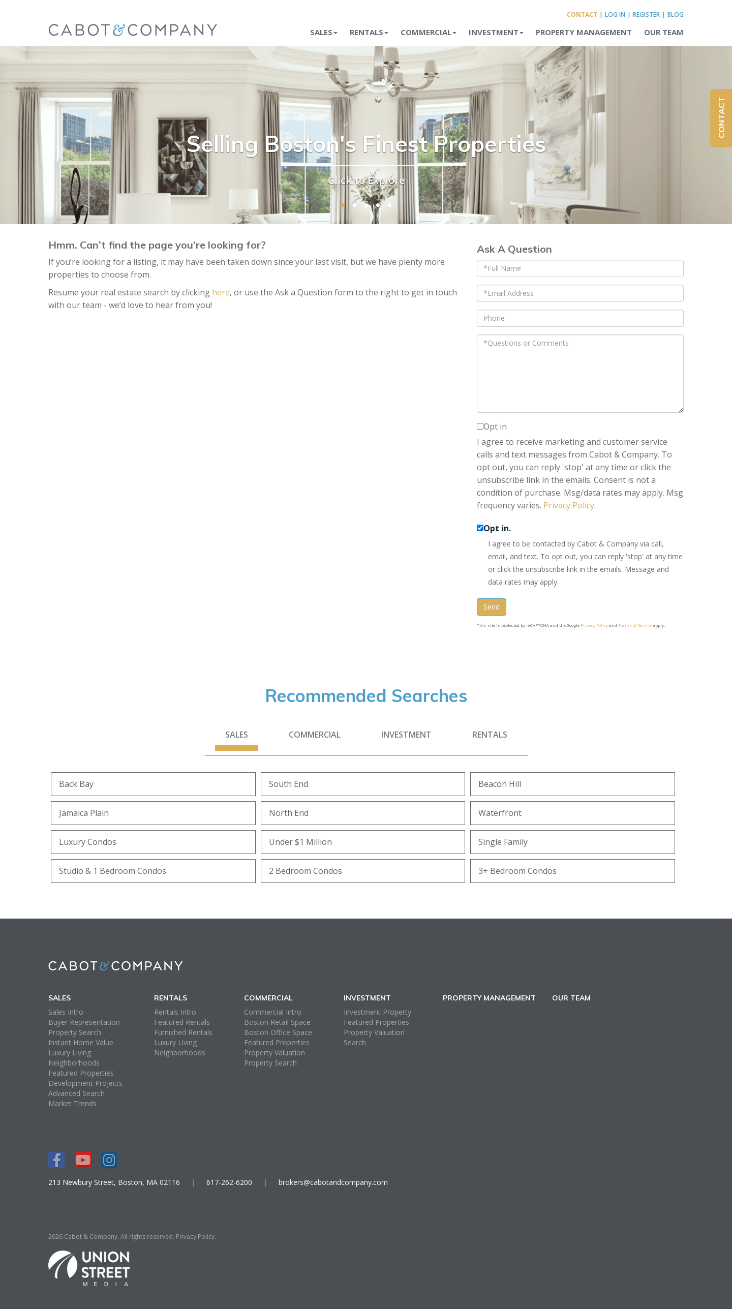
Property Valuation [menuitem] (274, 1052)
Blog (675, 14)
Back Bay (76, 783)
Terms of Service (635, 625)
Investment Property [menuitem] (377, 1012)
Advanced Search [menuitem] (76, 1093)
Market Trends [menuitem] (72, 1103)
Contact (582, 14)
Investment (406, 734)
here (221, 292)
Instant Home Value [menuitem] (80, 1042)
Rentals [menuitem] (369, 32)
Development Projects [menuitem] (85, 1083)
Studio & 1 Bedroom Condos (112, 870)
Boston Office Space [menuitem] (278, 1032)
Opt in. (497, 528)
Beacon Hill (499, 783)
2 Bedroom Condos (305, 870)
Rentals (489, 734)
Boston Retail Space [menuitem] (277, 1022)
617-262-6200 (229, 1182)
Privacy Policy (568, 505)
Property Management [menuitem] (584, 32)
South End (288, 783)
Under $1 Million (300, 841)
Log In (615, 14)
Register (646, 14)
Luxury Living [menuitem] (69, 1052)
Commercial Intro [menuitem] (272, 1012)
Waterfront (500, 812)
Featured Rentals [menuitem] (182, 1022)
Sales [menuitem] (324, 32)
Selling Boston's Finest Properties (366, 143)
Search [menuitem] (355, 1042)
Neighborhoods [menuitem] (74, 1063)
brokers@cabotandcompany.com (333, 1182)
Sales (236, 734)
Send (491, 607)
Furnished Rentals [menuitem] (183, 1032)
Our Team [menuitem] (664, 32)
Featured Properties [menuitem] (81, 1073)
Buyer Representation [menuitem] (84, 1022)
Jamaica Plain (84, 812)
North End (289, 812)
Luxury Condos (87, 841)
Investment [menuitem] (496, 32)
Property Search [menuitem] (74, 1032)
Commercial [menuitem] (428, 32)
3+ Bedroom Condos (517, 870)
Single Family (503, 841)
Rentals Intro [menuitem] (175, 1012)
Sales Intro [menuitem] (65, 1012)
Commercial (315, 734)
